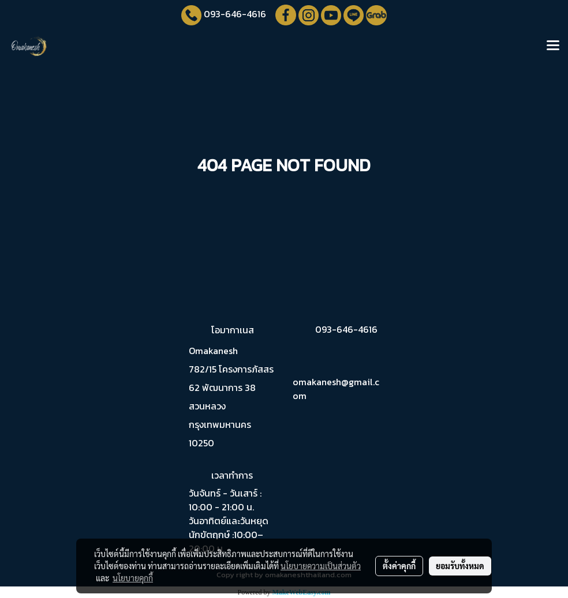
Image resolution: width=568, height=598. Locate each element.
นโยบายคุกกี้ (133, 578)
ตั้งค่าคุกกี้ (399, 566)
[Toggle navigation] (553, 46)
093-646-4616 (235, 14)
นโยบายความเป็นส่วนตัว (321, 566)
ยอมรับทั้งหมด (460, 566)
